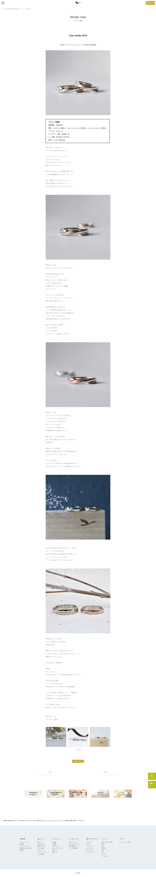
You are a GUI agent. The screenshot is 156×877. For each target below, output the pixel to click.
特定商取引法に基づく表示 (26, 848)
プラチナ (88, 844)
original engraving (56, 794)
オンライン (104, 854)
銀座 (103, 844)
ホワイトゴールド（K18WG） (77, 128)
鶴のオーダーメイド (73, 842)
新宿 (103, 846)
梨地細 (64, 134)
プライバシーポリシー (25, 846)
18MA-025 (59, 125)
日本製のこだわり (41, 844)
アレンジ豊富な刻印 (73, 848)
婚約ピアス (54, 852)
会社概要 (22, 844)
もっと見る (78, 749)
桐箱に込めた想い (41, 846)
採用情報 (22, 850)
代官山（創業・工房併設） (108, 842)
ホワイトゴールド (90, 850)
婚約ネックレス (55, 846)
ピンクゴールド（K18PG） (98, 128)
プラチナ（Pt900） (59, 128)
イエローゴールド (90, 846)
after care (100, 794)
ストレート (59, 131)
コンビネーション (90, 852)
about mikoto (33, 794)
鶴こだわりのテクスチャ (74, 844)
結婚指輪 (54, 844)
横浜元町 (104, 848)
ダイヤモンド (89, 842)
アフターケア (40, 850)
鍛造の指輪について (73, 846)
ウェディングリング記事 (124, 842)
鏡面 (58, 134)
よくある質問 (40, 854)
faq (123, 794)
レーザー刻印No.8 (59, 140)
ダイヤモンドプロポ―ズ (57, 848)
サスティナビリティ (42, 852)
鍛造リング (54, 850)
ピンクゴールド (89, 848)
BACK (112, 772)
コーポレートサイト (24, 842)
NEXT (44, 772)
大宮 (103, 850)
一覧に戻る (77, 761)
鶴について (40, 842)
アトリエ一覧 (105, 856)
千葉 (103, 852)
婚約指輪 (54, 842)
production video (78, 794)
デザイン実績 (40, 848)
